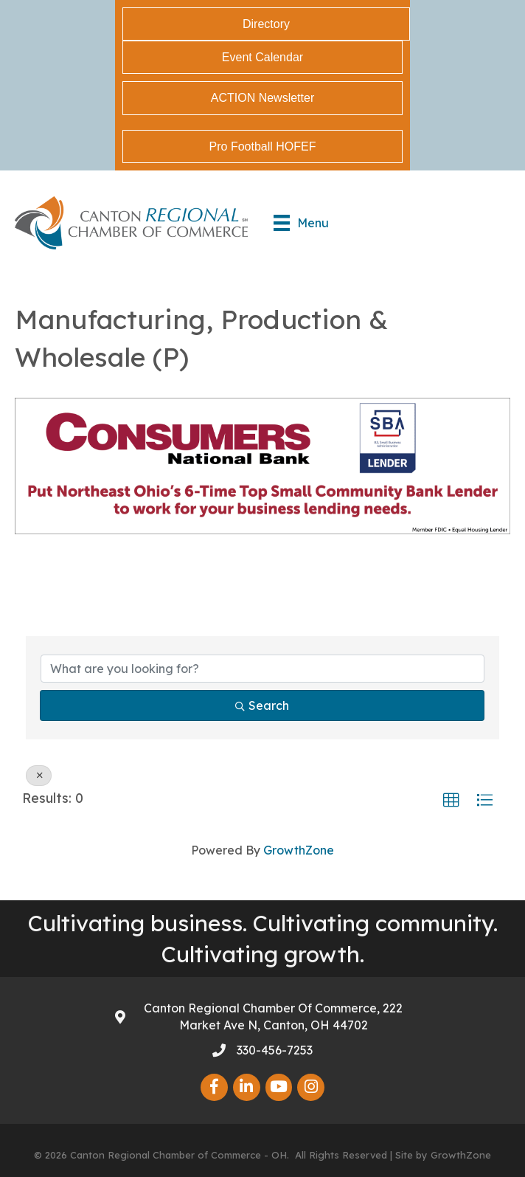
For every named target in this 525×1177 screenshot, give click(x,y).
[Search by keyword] (262, 669)
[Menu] (301, 222)
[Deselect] (39, 775)
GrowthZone (298, 850)
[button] (451, 800)
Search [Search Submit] (262, 705)
